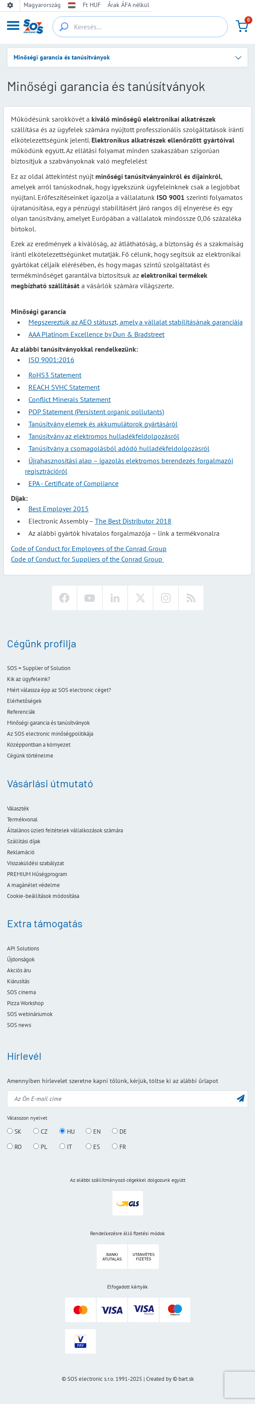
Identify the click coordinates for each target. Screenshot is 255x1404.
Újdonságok (21, 959)
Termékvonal (22, 819)
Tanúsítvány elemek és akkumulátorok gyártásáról (103, 423)
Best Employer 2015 (58, 508)
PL (40, 1147)
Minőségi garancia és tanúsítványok (48, 722)
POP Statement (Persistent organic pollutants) (96, 411)
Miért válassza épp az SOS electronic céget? (59, 690)
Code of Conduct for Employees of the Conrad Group (89, 548)
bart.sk (186, 1379)
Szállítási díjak (23, 841)
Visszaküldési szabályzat (35, 863)
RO (14, 1147)
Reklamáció (21, 852)
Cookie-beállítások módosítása (43, 896)
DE (119, 1131)
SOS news (19, 1025)
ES (93, 1147)
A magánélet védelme (33, 885)
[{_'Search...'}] (63, 26)
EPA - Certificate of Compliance (73, 483)
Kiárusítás (18, 981)
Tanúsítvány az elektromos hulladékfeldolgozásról (103, 436)
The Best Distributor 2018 (133, 521)
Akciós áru (19, 970)
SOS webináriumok (29, 1014)
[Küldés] (240, 1098)
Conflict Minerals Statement (69, 399)
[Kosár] (242, 26)
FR (119, 1147)
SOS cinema (21, 992)
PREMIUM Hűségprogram (37, 874)
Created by (158, 1379)
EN (93, 1131)
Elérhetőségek (24, 701)
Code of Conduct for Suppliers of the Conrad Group (87, 559)
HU (67, 1131)
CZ (40, 1131)
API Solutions (23, 948)
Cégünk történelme (30, 755)
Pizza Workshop (25, 1003)
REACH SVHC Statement (64, 387)
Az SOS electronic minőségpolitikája (50, 733)
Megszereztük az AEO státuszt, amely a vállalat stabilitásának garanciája (135, 322)
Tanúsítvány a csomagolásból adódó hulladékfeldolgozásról (119, 448)
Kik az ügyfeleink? (28, 679)
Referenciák (21, 712)
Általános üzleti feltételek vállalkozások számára (65, 830)
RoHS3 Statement (54, 374)
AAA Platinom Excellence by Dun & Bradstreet (96, 334)
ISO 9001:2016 (51, 359)
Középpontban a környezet (38, 744)
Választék (18, 808)
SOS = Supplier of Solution (38, 668)
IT (65, 1147)
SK (14, 1131)
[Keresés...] (140, 26)
